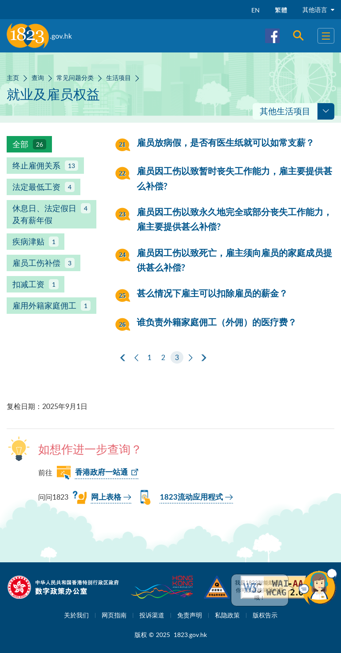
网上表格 (106, 497)
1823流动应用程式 (191, 497)
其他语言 (318, 9)
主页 (13, 77)
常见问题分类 (75, 77)
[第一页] (122, 358)
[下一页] (190, 358)
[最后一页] (203, 358)
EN (255, 10)
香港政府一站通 (101, 472)
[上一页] (136, 358)
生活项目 (118, 77)
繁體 (281, 10)
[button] (317, 586)
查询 (38, 77)
